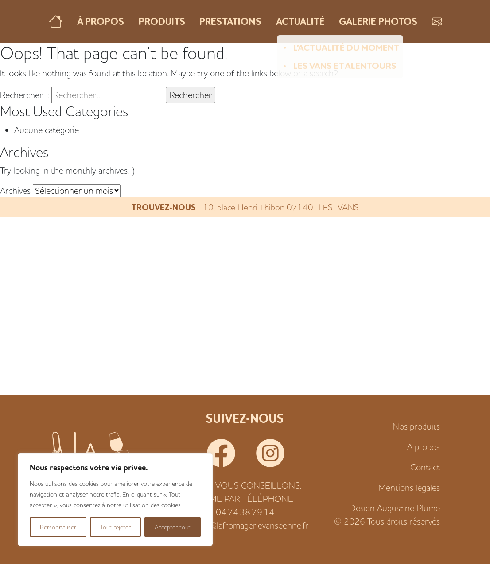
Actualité (300, 21)
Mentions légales (409, 487)
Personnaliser (58, 527)
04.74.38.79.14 (245, 511)
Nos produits (416, 426)
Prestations (230, 21)
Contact (425, 467)
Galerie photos (378, 21)
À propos (100, 21)
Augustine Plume (408, 507)
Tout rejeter (115, 527)
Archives (15, 190)
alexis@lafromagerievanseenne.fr (249, 525)
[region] (115, 499)
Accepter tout (173, 527)
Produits (162, 21)
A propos (423, 446)
